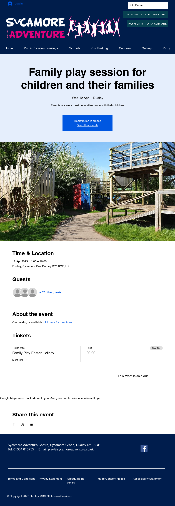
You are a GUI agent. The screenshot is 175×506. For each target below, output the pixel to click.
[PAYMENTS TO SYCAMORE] (147, 23)
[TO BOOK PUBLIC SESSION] (145, 14)
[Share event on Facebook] (14, 424)
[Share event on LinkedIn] (31, 424)
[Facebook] (144, 448)
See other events (87, 125)
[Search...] (147, 5)
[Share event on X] (22, 424)
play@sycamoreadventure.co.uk (71, 449)
